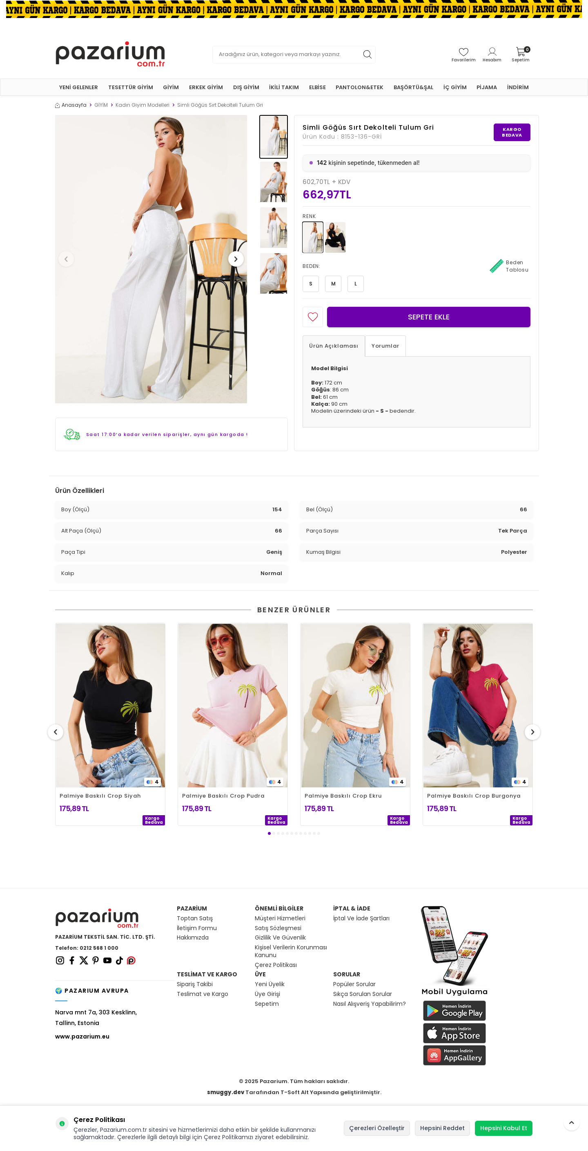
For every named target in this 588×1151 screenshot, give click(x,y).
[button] (69, 259)
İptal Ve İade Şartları (361, 918)
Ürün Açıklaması (334, 346)
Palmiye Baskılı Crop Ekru (343, 796)
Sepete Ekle (429, 317)
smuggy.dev (225, 1092)
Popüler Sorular (354, 984)
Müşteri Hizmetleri (280, 918)
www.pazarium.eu (82, 1036)
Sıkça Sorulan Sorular (362, 994)
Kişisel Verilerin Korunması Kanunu (291, 951)
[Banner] (294, 9)
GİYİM (171, 87)
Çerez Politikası (276, 965)
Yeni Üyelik (270, 984)
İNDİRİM (518, 87)
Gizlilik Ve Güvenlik (280, 938)
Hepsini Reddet (442, 1128)
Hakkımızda (193, 938)
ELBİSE (317, 87)
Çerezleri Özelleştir (377, 1128)
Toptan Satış (195, 918)
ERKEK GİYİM (206, 87)
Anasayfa (71, 105)
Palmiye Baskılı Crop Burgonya (474, 796)
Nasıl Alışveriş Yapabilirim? (369, 1004)
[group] (151, 259)
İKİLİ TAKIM (284, 87)
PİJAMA (487, 87)
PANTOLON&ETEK (359, 87)
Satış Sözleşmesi (278, 928)
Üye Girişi (267, 994)
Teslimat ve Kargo (202, 994)
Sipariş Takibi (195, 984)
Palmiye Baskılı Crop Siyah (100, 796)
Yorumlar (385, 346)
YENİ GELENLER (78, 87)
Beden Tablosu (509, 266)
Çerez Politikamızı (228, 1137)
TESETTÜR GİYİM (130, 87)
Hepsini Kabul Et (503, 1128)
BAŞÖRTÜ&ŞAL (413, 87)
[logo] (110, 54)
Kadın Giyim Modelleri (142, 105)
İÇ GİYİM (455, 87)
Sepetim (267, 1004)
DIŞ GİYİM (246, 87)
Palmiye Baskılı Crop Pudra (223, 796)
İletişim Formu (197, 928)
